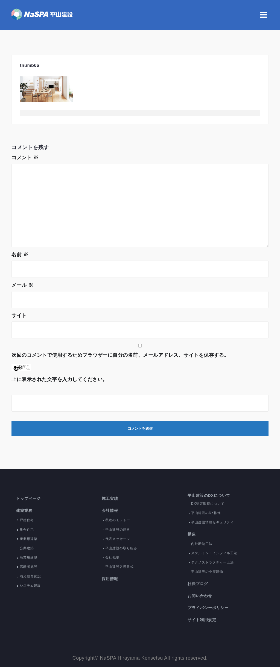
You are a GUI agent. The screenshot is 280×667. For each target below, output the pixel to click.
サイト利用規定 (202, 620)
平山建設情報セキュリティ (212, 522)
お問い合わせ (200, 596)
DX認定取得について (208, 504)
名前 (19, 254)
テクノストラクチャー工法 (212, 562)
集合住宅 (27, 530)
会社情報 (110, 510)
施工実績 (110, 498)
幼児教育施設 (30, 576)
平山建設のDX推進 (206, 513)
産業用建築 (28, 539)
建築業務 (24, 510)
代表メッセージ (117, 539)
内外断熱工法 (201, 544)
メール (22, 285)
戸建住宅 (27, 520)
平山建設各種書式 (119, 567)
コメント (24, 157)
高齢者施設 (28, 567)
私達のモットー (117, 520)
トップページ (28, 498)
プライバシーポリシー (208, 608)
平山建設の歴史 (117, 530)
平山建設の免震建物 (207, 572)
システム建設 (30, 586)
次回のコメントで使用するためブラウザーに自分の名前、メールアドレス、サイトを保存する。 (120, 355)
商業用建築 (28, 557)
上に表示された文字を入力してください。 (59, 379)
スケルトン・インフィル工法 (214, 553)
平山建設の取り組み (121, 548)
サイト (19, 315)
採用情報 (110, 579)
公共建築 (27, 548)
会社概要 (112, 557)
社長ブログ (198, 584)
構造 (192, 534)
